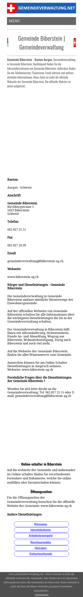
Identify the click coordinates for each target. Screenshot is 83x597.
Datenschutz (41, 594)
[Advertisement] (41, 131)
